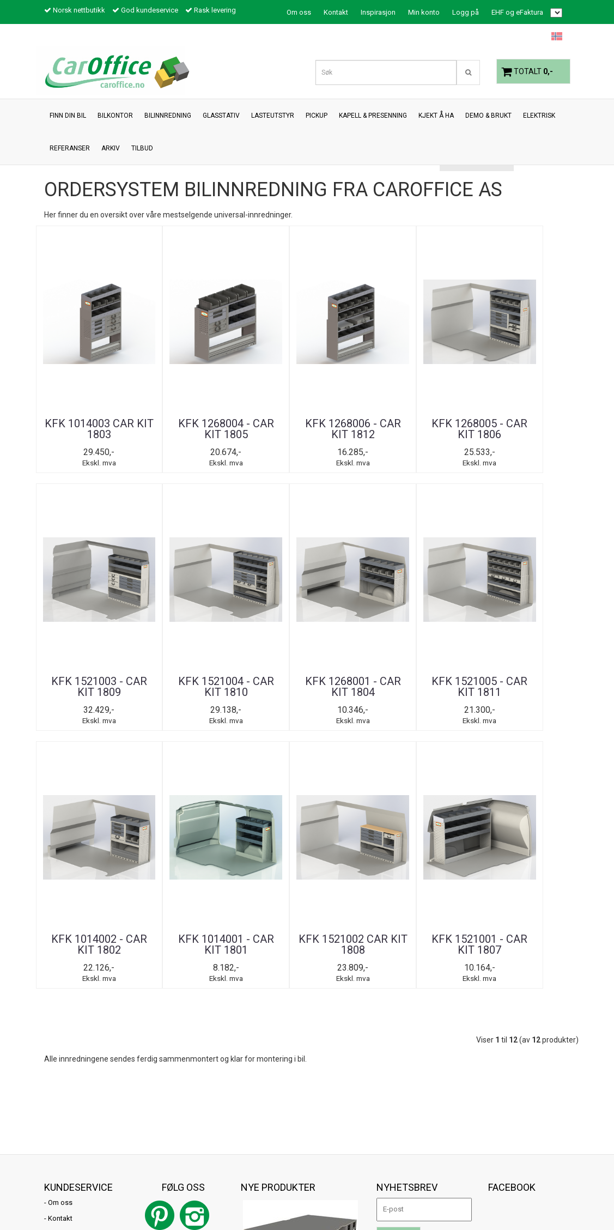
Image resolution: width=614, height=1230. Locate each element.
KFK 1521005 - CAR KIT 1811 (172, 687)
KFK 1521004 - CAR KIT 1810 (533, 429)
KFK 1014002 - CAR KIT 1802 (262, 687)
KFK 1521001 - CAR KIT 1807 (533, 687)
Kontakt (336, 12)
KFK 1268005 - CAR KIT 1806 (352, 429)
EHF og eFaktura (517, 12)
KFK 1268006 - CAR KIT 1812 (262, 429)
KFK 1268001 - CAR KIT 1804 (81, 687)
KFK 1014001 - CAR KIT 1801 (352, 687)
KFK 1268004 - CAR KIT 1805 (172, 429)
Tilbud (58, 977)
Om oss (299, 12)
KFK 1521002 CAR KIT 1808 (443, 687)
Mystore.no (62, 1200)
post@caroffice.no (74, 1174)
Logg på (465, 12)
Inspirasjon (378, 12)
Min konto (424, 12)
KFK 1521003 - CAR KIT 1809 (443, 429)
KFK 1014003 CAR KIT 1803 (81, 429)
